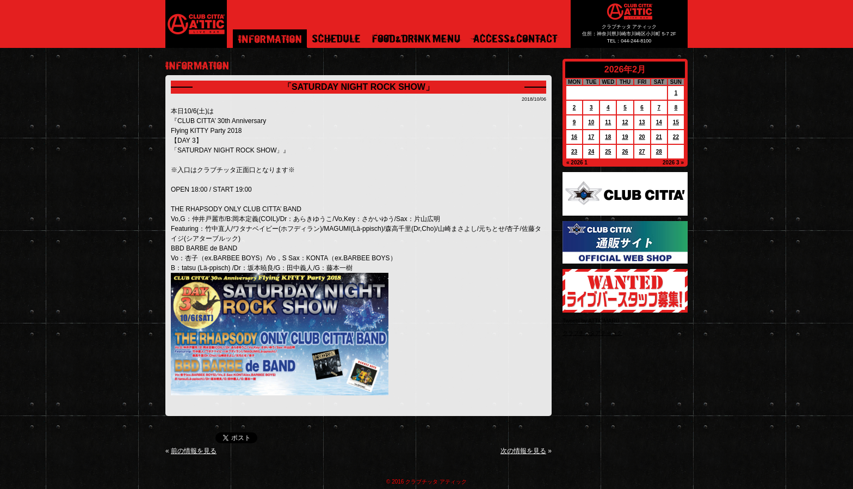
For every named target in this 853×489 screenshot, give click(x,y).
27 (642, 152)
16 (574, 137)
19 (625, 137)
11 (608, 122)
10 (591, 122)
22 (676, 137)
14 (659, 122)
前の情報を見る (194, 451)
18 (608, 137)
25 (608, 152)
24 (591, 152)
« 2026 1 (577, 163)
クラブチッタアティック (592, 333)
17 (591, 137)
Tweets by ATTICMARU (591, 321)
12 (625, 122)
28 (659, 152)
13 (642, 122)
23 (574, 152)
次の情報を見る (523, 451)
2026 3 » (673, 163)
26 (625, 152)
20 (642, 137)
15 (676, 122)
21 (659, 137)
